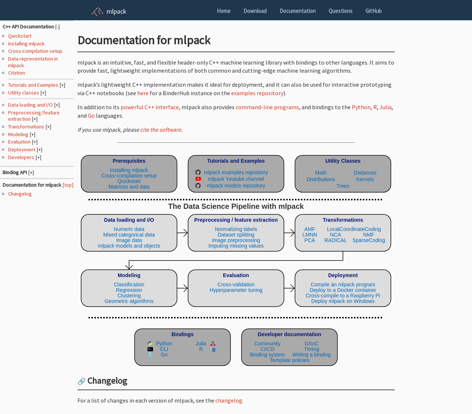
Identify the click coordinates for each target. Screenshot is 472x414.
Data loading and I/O (31, 104)
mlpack (116, 11)
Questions (341, 10)
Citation (16, 72)
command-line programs (267, 107)
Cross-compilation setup (35, 51)
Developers (21, 157)
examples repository (257, 93)
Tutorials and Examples (33, 85)
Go (91, 115)
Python (361, 107)
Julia (385, 107)
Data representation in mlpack (33, 61)
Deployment (22, 149)
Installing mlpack (26, 43)
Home (223, 10)
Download (255, 10)
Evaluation (20, 141)
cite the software (160, 129)
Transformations (26, 126)
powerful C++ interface (150, 107)
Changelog (20, 193)
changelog (228, 400)
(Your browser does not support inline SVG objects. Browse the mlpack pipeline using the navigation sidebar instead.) (236, 259)
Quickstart (19, 35)
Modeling (19, 134)
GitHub (373, 10)
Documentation (298, 10)
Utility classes (24, 92)
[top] (67, 185)
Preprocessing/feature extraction (34, 115)
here (143, 93)
